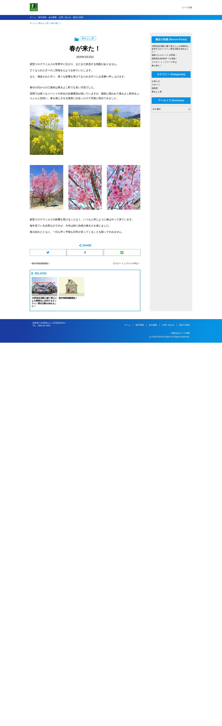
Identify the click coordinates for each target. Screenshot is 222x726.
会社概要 (52, 17)
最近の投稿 (78, 17)
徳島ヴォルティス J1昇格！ (164, 55)
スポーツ (156, 84)
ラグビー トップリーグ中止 (125, 263)
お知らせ (156, 81)
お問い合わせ (65, 17)
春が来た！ (157, 65)
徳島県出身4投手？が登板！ (165, 58)
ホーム (33, 17)
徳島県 (155, 88)
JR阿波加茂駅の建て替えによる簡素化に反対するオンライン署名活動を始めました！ (170, 49)
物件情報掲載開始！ (41, 263)
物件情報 (42, 17)
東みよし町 (43, 23)
